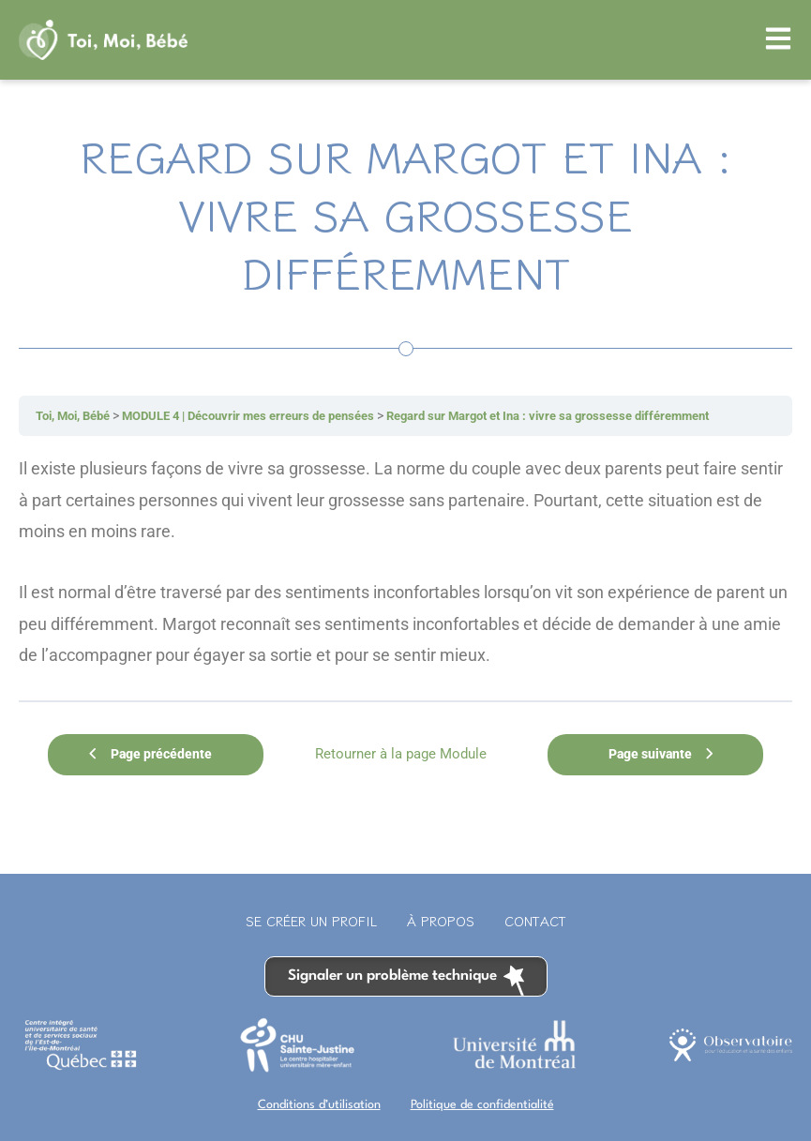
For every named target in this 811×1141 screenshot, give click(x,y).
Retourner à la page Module (393, 750)
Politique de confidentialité (482, 1098)
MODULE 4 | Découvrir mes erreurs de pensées (268, 415)
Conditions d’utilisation (319, 1098)
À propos (440, 915)
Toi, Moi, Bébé (77, 415)
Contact (535, 915)
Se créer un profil (311, 915)
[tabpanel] (405, 561)
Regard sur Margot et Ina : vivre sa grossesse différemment (594, 415)
